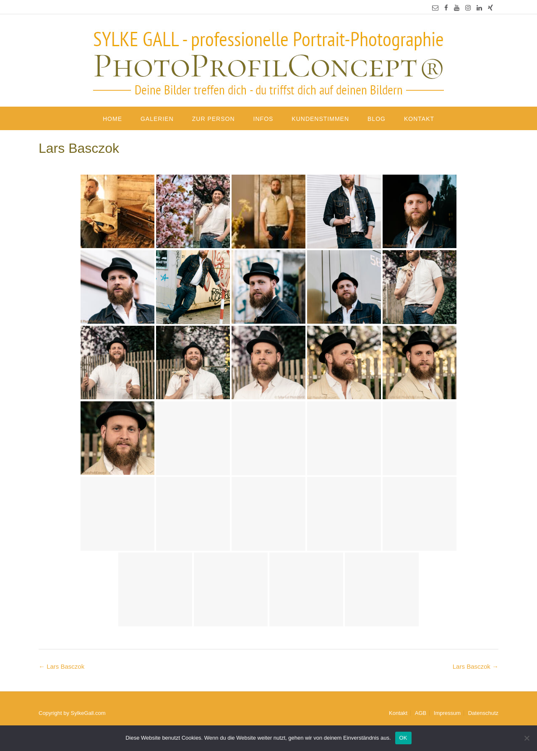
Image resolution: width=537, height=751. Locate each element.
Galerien (157, 118)
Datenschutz (483, 713)
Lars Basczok (475, 666)
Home (112, 118)
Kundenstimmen (320, 118)
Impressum (447, 713)
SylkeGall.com (88, 713)
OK (403, 738)
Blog (377, 118)
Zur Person (213, 118)
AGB (420, 713)
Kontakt (419, 118)
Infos (263, 118)
